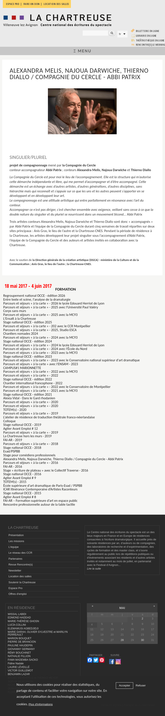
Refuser (141, 685)
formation (65, 289)
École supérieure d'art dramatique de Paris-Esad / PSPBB (42, 486)
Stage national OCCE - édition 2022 (27, 379)
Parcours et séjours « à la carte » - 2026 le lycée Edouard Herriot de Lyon (53, 303)
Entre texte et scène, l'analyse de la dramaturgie (36, 299)
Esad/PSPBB (11, 451)
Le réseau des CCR (20, 552)
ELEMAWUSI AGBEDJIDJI (23, 628)
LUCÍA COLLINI (17, 624)
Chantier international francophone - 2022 (32, 383)
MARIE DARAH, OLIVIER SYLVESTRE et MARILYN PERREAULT (38, 633)
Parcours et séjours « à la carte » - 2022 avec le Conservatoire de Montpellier (56, 387)
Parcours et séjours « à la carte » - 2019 (30, 413)
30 (142, 640)
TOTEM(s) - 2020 (14, 410)
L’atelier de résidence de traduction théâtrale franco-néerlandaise (49, 417)
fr (120, 34)
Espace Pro (15, 588)
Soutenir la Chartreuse (21, 582)
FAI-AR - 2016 (12, 466)
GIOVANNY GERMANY (21, 649)
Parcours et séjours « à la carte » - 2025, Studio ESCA (40, 330)
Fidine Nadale (16, 663)
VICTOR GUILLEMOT (20, 670)
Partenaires (15, 558)
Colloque (9, 421)
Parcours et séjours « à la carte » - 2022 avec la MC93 (40, 371)
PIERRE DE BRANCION (22, 641)
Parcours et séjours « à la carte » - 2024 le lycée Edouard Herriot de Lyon (53, 345)
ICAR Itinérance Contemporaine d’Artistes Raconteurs (40, 489)
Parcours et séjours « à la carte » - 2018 (30, 444)
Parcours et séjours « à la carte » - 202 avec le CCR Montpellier (46, 326)
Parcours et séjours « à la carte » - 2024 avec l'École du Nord (45, 349)
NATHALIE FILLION (19, 656)
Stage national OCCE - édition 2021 (27, 394)
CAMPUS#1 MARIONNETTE (22, 368)
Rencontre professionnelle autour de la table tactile (39, 504)
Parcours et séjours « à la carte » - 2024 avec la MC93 (40, 337)
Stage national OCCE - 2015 (22, 493)
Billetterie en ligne (147, 31)
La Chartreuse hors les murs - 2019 (27, 436)
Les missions (16, 541)
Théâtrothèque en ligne (150, 40)
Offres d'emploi (17, 593)
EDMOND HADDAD (19, 617)
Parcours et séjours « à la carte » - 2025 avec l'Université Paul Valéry (50, 307)
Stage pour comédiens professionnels (29, 455)
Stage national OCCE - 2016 (22, 474)
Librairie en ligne (146, 36)
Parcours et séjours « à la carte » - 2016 (30, 463)
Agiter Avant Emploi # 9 (19, 478)
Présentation (16, 535)
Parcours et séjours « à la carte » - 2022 (30, 375)
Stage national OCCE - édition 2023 (27, 356)
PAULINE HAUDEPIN (20, 645)
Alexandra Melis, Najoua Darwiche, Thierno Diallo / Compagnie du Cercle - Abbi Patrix (63, 459)
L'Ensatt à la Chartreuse (19, 319)
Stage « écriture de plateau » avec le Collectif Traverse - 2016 (45, 470)
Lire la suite (94, 568)
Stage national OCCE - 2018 (22, 448)
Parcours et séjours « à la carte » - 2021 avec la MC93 (40, 391)
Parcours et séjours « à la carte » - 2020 (30, 402)
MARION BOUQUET (19, 638)
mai (122, 608)
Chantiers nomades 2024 (20, 334)
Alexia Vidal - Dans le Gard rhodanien (29, 398)
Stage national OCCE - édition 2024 (27, 341)
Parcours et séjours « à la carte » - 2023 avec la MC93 (40, 353)
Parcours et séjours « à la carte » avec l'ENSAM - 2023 (40, 364)
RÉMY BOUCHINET (19, 652)
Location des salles (19, 576)
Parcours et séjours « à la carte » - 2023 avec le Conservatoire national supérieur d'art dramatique (71, 360)
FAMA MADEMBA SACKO (23, 659)
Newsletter (14, 570)
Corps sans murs (14, 311)
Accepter (124, 685)
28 (122, 640)
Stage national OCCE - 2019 (22, 425)
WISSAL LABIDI (17, 614)
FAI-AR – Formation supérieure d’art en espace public (40, 501)
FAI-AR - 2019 (12, 440)
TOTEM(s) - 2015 (14, 482)
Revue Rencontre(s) (20, 564)
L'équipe (13, 547)
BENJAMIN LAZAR (19, 674)
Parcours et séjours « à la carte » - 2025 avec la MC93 (40, 315)
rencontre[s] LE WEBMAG (150, 45)
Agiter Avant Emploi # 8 (19, 497)
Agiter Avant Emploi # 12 (20, 429)
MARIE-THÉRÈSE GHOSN (23, 621)
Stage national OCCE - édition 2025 (27, 322)
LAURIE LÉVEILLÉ (19, 667)
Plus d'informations (41, 704)
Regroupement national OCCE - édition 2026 (34, 296)
